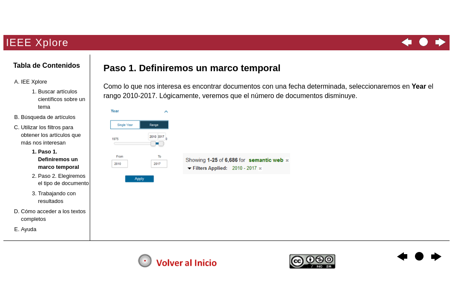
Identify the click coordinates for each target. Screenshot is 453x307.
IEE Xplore (34, 81)
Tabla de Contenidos (46, 65)
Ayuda (28, 229)
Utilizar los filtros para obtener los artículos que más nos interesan (51, 135)
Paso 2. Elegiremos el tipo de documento (63, 180)
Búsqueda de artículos (48, 117)
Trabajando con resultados (57, 197)
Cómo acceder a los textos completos (53, 215)
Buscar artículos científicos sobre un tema (61, 99)
